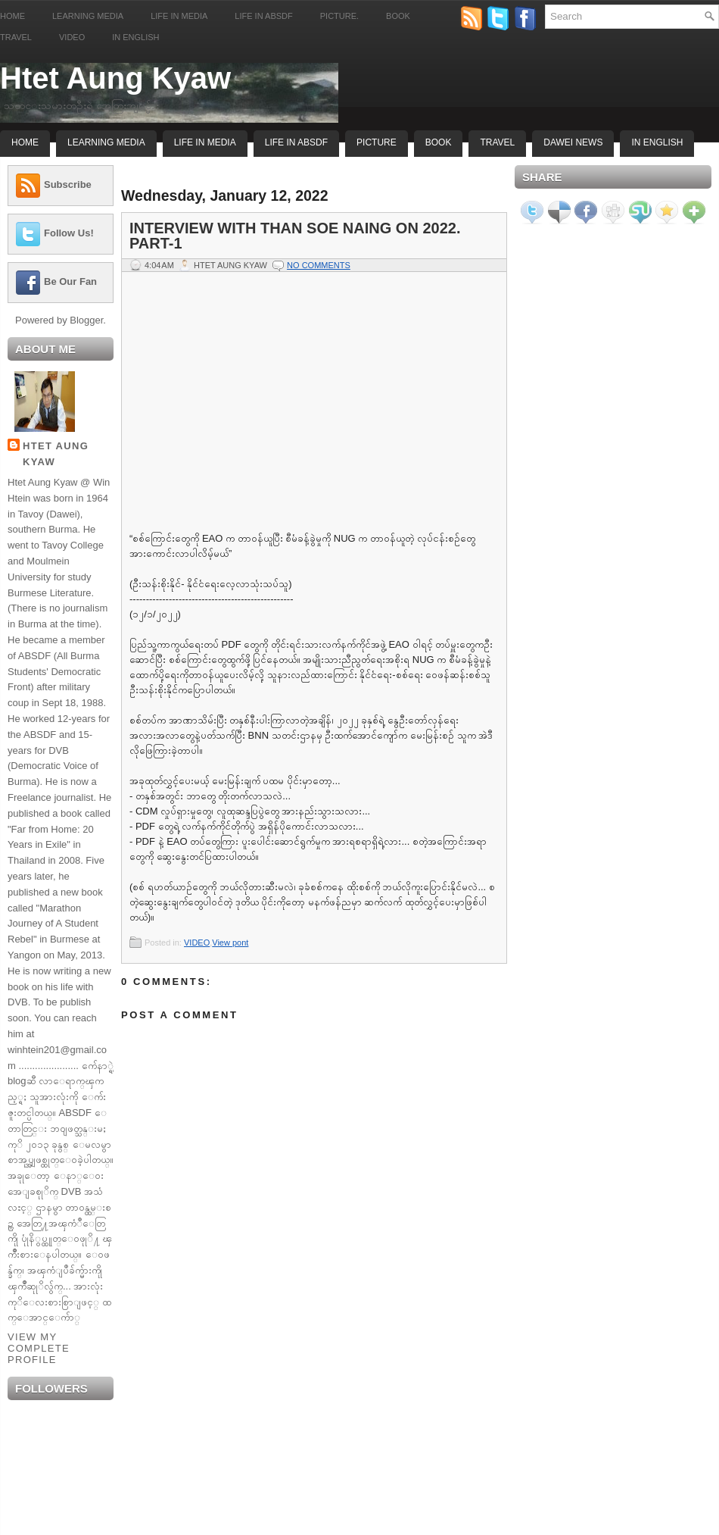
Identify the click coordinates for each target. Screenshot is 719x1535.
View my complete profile (39, 1348)
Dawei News (572, 142)
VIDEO (197, 942)
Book (398, 15)
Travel (16, 37)
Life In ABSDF (296, 142)
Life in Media (179, 15)
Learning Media (87, 15)
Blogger (86, 320)
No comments (318, 265)
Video (72, 37)
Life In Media (205, 142)
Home (12, 15)
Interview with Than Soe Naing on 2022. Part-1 (294, 235)
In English (135, 37)
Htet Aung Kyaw (115, 78)
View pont (230, 942)
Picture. (339, 15)
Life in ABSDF (263, 15)
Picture (376, 142)
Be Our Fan (70, 281)
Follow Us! (69, 233)
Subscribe (68, 184)
